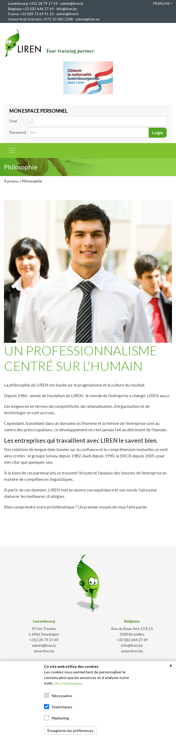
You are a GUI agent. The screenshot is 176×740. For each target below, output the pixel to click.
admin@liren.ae (88, 19)
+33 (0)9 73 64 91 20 (37, 14)
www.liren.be (132, 651)
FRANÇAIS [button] (161, 3)
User (13, 121)
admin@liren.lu (71, 3)
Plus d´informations (68, 683)
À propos (11, 181)
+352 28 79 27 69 (43, 3)
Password (17, 132)
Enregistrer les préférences (70, 730)
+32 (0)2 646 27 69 (38, 9)
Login (157, 132)
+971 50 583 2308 (58, 19)
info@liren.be (66, 9)
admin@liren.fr (67, 14)
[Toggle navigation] (11, 150)
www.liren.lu (44, 651)
